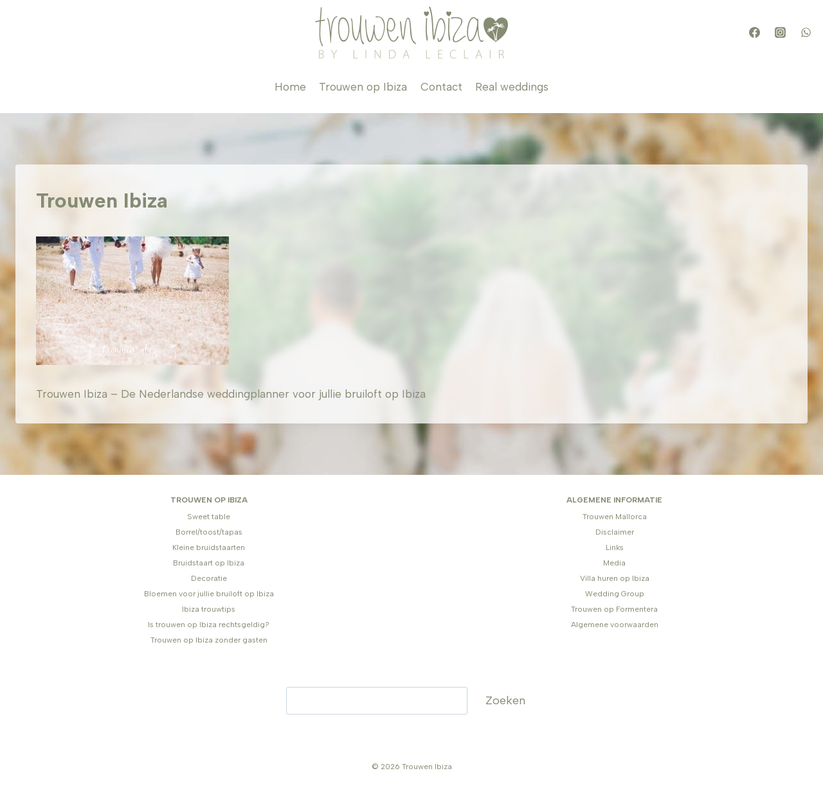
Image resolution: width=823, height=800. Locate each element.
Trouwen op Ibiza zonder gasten (208, 640)
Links (615, 547)
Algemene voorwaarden (614, 624)
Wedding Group (614, 593)
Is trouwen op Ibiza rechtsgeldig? (208, 624)
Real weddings (511, 86)
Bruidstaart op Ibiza (208, 562)
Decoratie (209, 578)
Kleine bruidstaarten (208, 547)
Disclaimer (614, 532)
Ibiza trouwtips (208, 609)
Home (290, 86)
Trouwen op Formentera (614, 609)
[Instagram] (780, 33)
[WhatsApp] (806, 33)
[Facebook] (754, 33)
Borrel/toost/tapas (209, 532)
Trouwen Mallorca (615, 516)
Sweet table (208, 516)
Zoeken (505, 700)
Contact (441, 86)
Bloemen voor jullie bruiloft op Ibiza (209, 593)
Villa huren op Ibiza (614, 578)
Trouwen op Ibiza (363, 86)
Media (614, 562)
